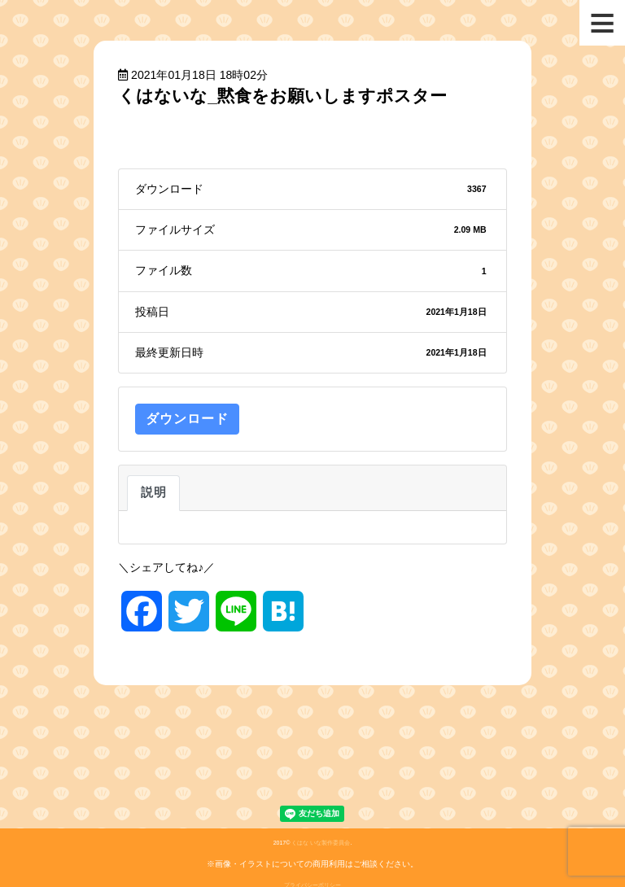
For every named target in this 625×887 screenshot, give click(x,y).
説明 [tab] (153, 492)
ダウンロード (187, 418)
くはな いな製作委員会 (320, 842)
